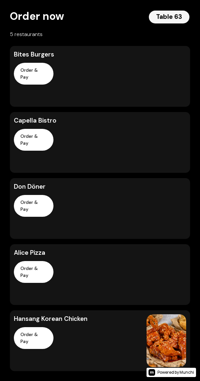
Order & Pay (29, 73)
